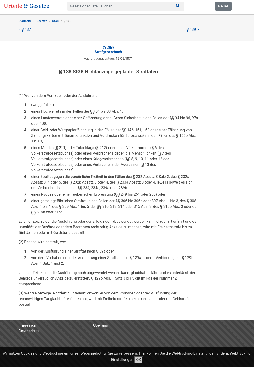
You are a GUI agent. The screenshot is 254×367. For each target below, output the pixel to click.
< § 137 (25, 29)
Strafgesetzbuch (108, 49)
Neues (223, 6)
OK (138, 359)
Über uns (100, 325)
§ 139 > (192, 29)
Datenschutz (29, 331)
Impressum (28, 325)
